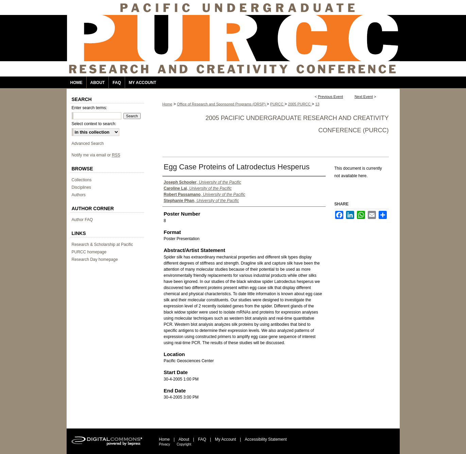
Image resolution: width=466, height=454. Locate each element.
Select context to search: (94, 123)
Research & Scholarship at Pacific (102, 244)
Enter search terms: (89, 107)
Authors (79, 194)
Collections (82, 180)
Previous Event (330, 97)
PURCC (277, 104)
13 (317, 104)
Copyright (184, 444)
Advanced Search (88, 143)
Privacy (164, 444)
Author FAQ (82, 219)
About (183, 439)
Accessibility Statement (266, 439)
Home (167, 104)
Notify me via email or (96, 155)
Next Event (364, 97)
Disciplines (81, 187)
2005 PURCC (300, 104)
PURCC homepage (89, 252)
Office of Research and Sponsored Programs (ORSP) (222, 104)
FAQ (202, 439)
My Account (225, 439)
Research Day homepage (95, 259)
